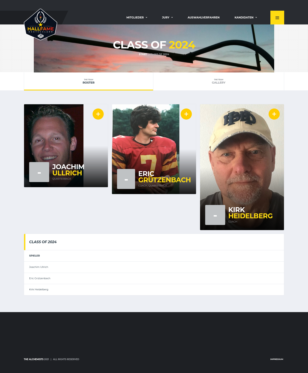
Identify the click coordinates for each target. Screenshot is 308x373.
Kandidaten (244, 17)
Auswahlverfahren (204, 17)
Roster (88, 81)
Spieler (34, 255)
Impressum (276, 359)
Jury (165, 17)
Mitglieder (135, 17)
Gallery (219, 81)
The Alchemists (33, 359)
